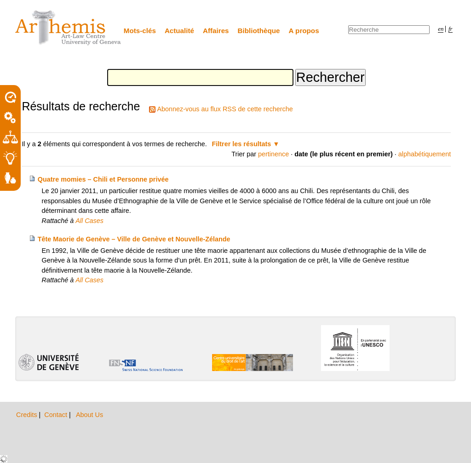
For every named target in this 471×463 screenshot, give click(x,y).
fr (450, 29)
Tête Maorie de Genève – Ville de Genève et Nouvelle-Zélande (134, 239)
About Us (89, 414)
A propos (304, 30)
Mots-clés (140, 30)
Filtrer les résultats (241, 144)
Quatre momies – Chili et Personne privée (103, 179)
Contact (56, 414)
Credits (27, 414)
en (440, 29)
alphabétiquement (424, 154)
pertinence (273, 154)
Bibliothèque (259, 30)
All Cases (89, 220)
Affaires (216, 30)
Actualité (179, 30)
